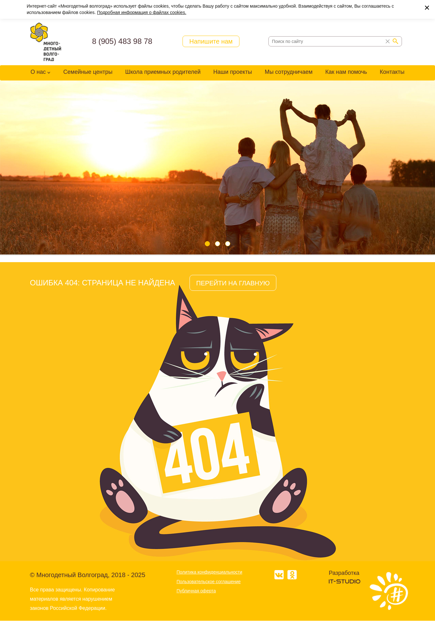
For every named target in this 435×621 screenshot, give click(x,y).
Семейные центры (88, 72)
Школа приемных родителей (163, 72)
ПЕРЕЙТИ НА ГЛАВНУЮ (233, 283)
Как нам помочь (346, 72)
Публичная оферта (196, 590)
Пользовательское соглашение (208, 581)
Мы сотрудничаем (288, 72)
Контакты (392, 72)
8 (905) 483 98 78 (122, 41)
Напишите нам (210, 41)
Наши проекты (232, 72)
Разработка (344, 573)
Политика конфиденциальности (209, 572)
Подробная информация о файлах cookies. (141, 12)
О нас (38, 72)
